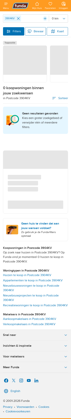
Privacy (7, 407)
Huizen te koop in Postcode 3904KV (27, 275)
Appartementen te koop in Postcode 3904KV (33, 280)
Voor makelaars (35, 356)
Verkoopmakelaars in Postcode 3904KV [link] (29, 324)
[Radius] (58, 18)
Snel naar (35, 335)
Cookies (43, 407)
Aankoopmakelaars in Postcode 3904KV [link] (29, 319)
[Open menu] (6, 6)
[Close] (18, 18)
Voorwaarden (25, 407)
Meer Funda (35, 367)
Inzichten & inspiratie (35, 345)
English (11, 391)
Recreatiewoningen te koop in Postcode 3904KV (35, 305)
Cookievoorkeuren (18, 411)
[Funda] (20, 5)
